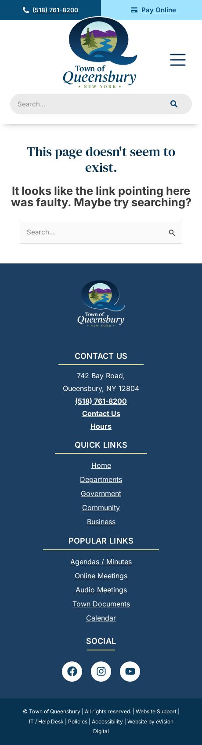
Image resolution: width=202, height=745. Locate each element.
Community (101, 507)
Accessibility (107, 721)
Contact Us (101, 413)
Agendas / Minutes (101, 561)
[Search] (173, 104)
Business (101, 521)
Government (101, 493)
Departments (101, 479)
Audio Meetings (101, 589)
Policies (77, 721)
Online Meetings (101, 575)
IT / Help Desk (46, 721)
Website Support (156, 711)
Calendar (101, 618)
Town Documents (101, 603)
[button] (178, 61)
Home (101, 465)
